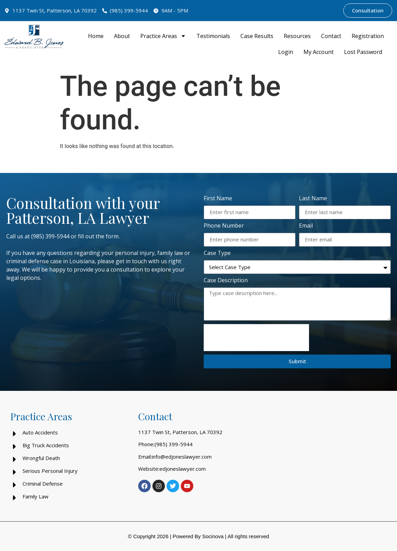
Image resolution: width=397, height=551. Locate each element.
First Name (218, 198)
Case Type (217, 253)
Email (306, 226)
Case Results (256, 36)
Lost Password (363, 52)
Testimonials (213, 36)
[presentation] (256, 337)
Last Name (313, 198)
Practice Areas (163, 36)
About (122, 36)
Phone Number (224, 226)
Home (96, 36)
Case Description (226, 280)
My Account (318, 52)
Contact (331, 36)
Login (285, 52)
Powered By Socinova (198, 536)
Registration (368, 36)
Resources (297, 36)
